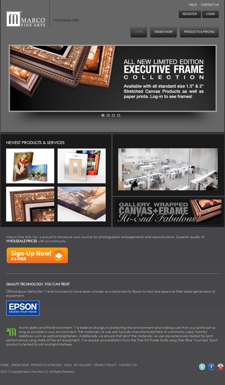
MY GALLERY (83, 365)
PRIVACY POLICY (105, 365)
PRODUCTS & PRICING (46, 365)
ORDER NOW (20, 365)
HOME (5, 365)
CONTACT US (210, 4)
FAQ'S (193, 4)
